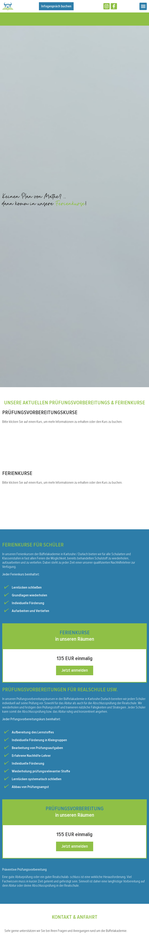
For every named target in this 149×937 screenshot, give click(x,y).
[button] (143, 6)
